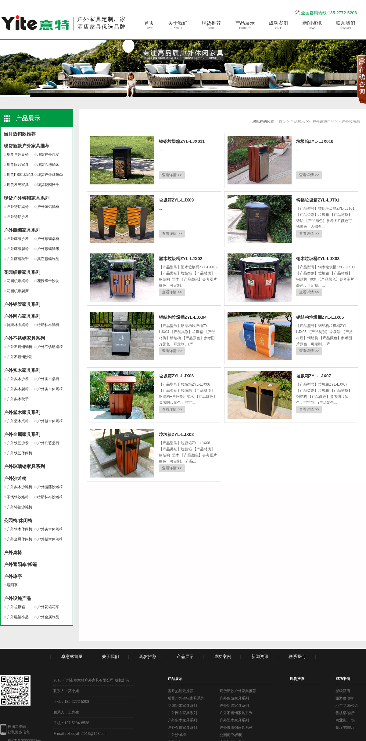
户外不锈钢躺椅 (19, 347)
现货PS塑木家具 (20, 175)
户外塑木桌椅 (18, 421)
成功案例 (278, 25)
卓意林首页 (72, 656)
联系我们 (345, 25)
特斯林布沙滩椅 (50, 497)
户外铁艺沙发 (18, 443)
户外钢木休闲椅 (19, 529)
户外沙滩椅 (15, 478)
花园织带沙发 (48, 281)
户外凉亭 (13, 576)
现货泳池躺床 (48, 164)
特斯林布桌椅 (18, 325)
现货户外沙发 (48, 154)
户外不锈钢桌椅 (50, 347)
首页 (149, 25)
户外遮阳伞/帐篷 (20, 564)
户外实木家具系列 (22, 370)
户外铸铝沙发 (18, 217)
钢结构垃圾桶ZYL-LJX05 (320, 317)
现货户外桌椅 (18, 154)
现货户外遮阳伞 (50, 175)
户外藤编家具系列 (22, 230)
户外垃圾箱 (16, 607)
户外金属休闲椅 (19, 539)
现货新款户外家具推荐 (26, 145)
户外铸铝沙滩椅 (19, 507)
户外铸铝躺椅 (48, 207)
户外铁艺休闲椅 (19, 453)
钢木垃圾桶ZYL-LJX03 (317, 258)
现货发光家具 (18, 185)
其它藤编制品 (48, 259)
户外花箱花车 (48, 607)
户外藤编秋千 (18, 259)
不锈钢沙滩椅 (18, 497)
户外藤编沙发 (18, 239)
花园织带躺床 (18, 291)
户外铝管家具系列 (22, 304)
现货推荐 (211, 25)
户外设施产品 (17, 598)
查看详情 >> (172, 175)
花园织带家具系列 (22, 272)
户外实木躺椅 (18, 389)
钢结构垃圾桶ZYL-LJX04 (182, 317)
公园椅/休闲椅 (18, 520)
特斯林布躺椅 (48, 325)
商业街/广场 (345, 720)
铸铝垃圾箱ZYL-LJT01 (317, 200)
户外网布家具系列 (22, 316)
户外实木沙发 (18, 379)
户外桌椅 (13, 552)
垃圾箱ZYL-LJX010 (314, 141)
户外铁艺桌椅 (48, 443)
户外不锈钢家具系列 (24, 338)
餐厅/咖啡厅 (345, 727)
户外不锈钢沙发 (19, 357)
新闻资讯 (312, 25)
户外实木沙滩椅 (19, 487)
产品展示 (245, 25)
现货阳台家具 (18, 164)
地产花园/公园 (347, 705)
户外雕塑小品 (18, 617)
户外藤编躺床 (48, 249)
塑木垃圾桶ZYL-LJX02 (180, 258)
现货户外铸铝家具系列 (26, 198)
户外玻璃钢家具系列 (24, 466)
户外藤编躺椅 (18, 249)
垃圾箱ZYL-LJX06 (176, 375)
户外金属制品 (48, 617)
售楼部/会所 (345, 713)
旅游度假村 (345, 698)
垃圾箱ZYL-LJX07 (313, 375)
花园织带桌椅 (18, 281)
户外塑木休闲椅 (50, 421)
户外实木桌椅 (48, 379)
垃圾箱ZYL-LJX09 (176, 200)
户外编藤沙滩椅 (50, 487)
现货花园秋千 (48, 185)
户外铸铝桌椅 (18, 207)
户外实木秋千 (18, 399)
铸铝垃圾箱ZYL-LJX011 (182, 141)
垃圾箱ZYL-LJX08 (176, 434)
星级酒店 (343, 691)
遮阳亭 (12, 585)
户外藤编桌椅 (48, 239)
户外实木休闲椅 (50, 389)
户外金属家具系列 (22, 434)
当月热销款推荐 (20, 133)
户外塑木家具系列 (22, 412)
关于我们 (178, 25)
